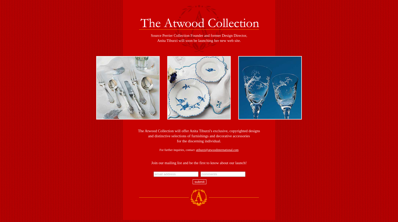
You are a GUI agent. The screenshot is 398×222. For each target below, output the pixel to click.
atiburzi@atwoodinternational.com (217, 150)
